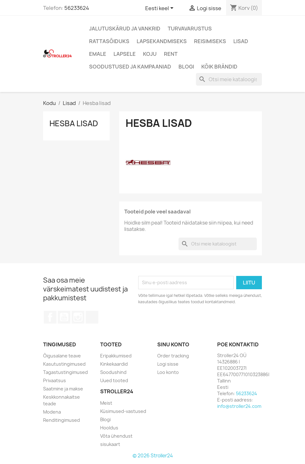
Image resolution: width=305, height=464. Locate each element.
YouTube (64, 317)
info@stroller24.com (239, 406)
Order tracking (173, 356)
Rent (171, 53)
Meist (106, 403)
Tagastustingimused (65, 372)
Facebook (50, 317)
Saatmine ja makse (63, 389)
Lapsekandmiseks (162, 41)
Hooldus (109, 428)
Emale (97, 53)
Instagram (78, 317)
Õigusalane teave (62, 356)
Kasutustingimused (64, 364)
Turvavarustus (190, 28)
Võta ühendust (116, 436)
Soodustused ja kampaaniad (130, 66)
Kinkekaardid (114, 364)
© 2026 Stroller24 (153, 455)
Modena (52, 412)
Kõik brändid (219, 66)
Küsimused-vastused (123, 411)
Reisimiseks (210, 41)
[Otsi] (229, 79)
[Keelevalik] (160, 8)
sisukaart (110, 444)
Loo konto (168, 372)
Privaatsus (54, 380)
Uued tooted (114, 380)
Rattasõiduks (109, 41)
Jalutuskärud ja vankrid (124, 28)
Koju (150, 53)
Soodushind (113, 372)
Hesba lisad (73, 123)
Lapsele (125, 53)
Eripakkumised (116, 356)
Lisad (240, 41)
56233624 (76, 7)
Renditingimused (61, 420)
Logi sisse (167, 364)
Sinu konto (173, 344)
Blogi (186, 66)
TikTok (92, 317)
